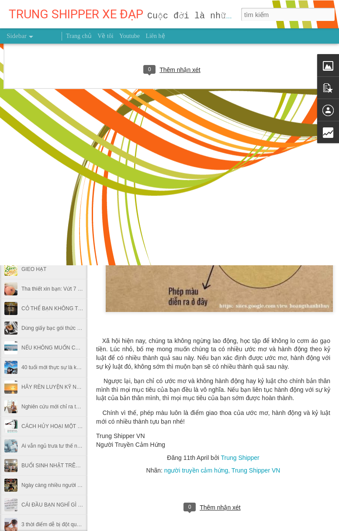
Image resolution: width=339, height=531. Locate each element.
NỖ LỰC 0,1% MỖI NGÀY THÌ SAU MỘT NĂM (75, 230)
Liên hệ (155, 36)
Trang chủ (79, 36)
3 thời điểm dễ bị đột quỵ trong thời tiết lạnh (72, 524)
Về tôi (105, 36)
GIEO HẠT (33, 269)
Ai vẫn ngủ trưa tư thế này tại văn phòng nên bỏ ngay (83, 446)
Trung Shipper (240, 457)
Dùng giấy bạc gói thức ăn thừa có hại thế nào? (77, 328)
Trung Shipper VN (256, 470)
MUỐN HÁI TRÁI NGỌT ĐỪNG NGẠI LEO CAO (77, 171)
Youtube (129, 36)
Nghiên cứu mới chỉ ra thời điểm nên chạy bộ (73, 407)
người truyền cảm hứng (196, 470)
